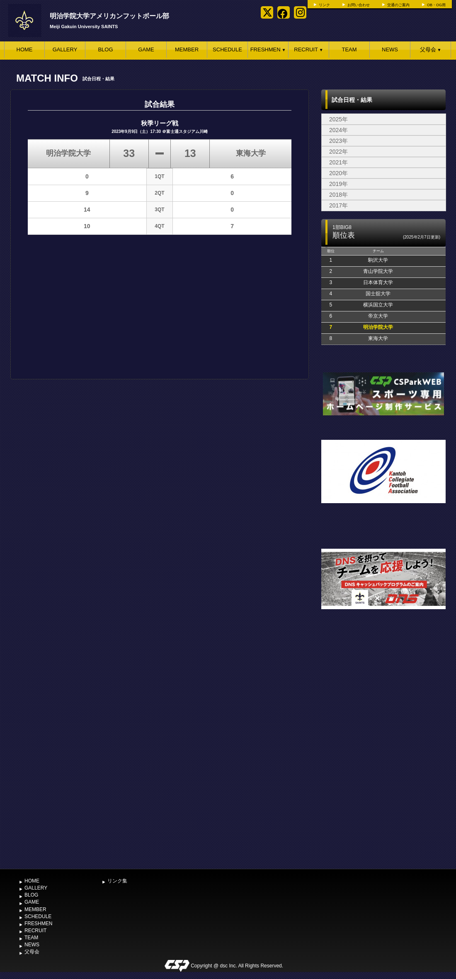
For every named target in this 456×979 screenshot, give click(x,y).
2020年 (338, 173)
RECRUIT (308, 49)
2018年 (338, 194)
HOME (25, 49)
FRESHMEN (268, 49)
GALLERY (65, 49)
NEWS (390, 49)
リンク (324, 5)
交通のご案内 (398, 5)
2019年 (338, 184)
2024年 (338, 130)
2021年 (338, 162)
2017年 (338, 205)
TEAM (349, 49)
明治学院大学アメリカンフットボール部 (109, 15)
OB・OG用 (436, 5)
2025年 (338, 119)
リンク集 (117, 881)
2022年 (338, 151)
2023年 (338, 140)
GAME (146, 49)
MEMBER (187, 49)
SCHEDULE (227, 49)
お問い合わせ (358, 5)
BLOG (105, 49)
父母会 (430, 49)
